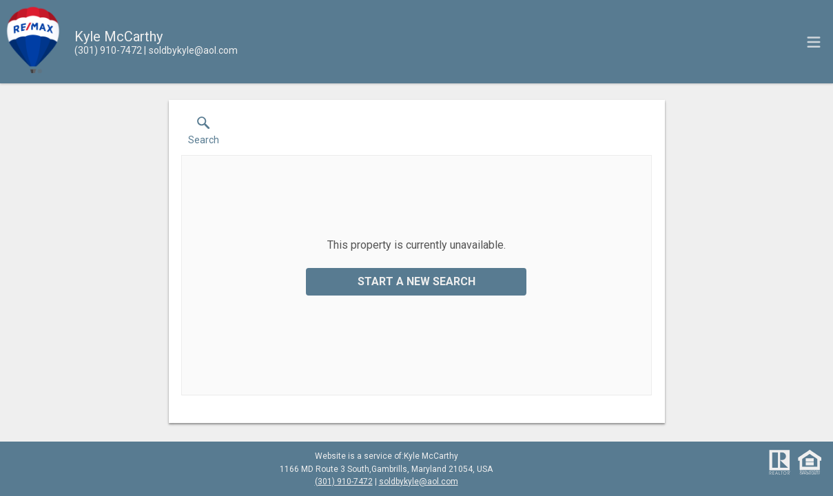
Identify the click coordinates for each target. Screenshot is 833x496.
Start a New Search (416, 281)
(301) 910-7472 (344, 481)
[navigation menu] (814, 42)
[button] (203, 133)
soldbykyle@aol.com (418, 481)
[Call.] (108, 50)
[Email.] (191, 50)
